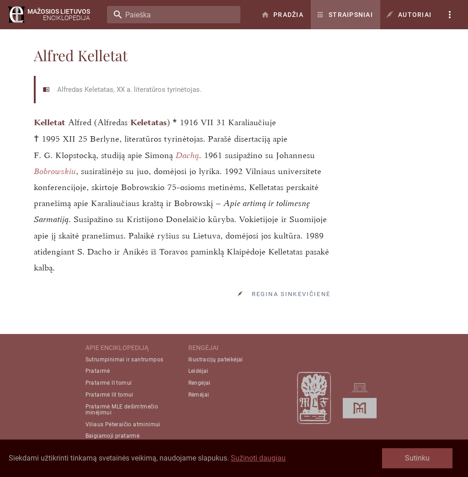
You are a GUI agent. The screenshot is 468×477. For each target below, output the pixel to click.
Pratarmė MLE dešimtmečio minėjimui (122, 409)
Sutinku (417, 458)
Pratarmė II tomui (108, 383)
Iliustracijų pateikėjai (215, 359)
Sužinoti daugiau (258, 458)
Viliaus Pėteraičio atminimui (122, 424)
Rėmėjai (198, 395)
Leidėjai (198, 371)
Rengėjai (199, 383)
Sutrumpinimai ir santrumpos (124, 359)
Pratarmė (97, 371)
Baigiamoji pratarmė (112, 436)
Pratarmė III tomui (109, 395)
